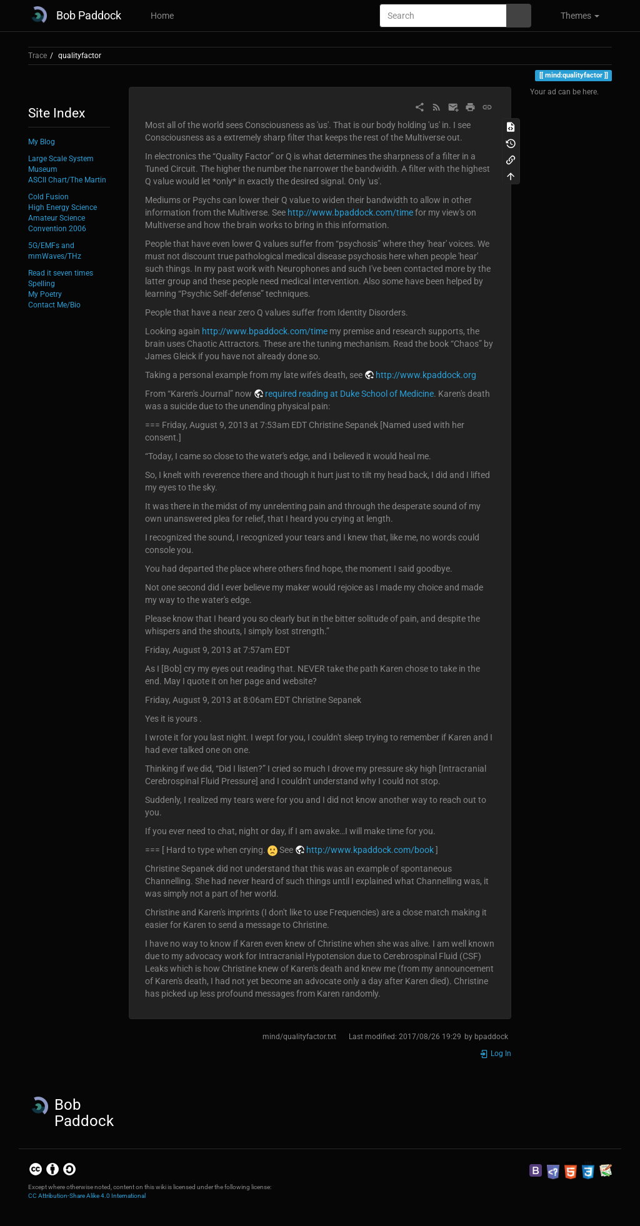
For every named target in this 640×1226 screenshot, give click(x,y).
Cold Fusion (48, 196)
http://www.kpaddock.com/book (370, 850)
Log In (495, 1053)
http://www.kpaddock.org (426, 375)
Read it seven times (60, 273)
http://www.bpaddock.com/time (350, 212)
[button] (575, 15)
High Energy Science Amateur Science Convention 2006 (62, 218)
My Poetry (45, 294)
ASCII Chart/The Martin (67, 180)
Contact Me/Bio (54, 305)
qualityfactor (79, 55)
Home (161, 16)
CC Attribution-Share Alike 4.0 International (87, 1195)
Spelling (41, 283)
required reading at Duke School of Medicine (349, 394)
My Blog (41, 141)
